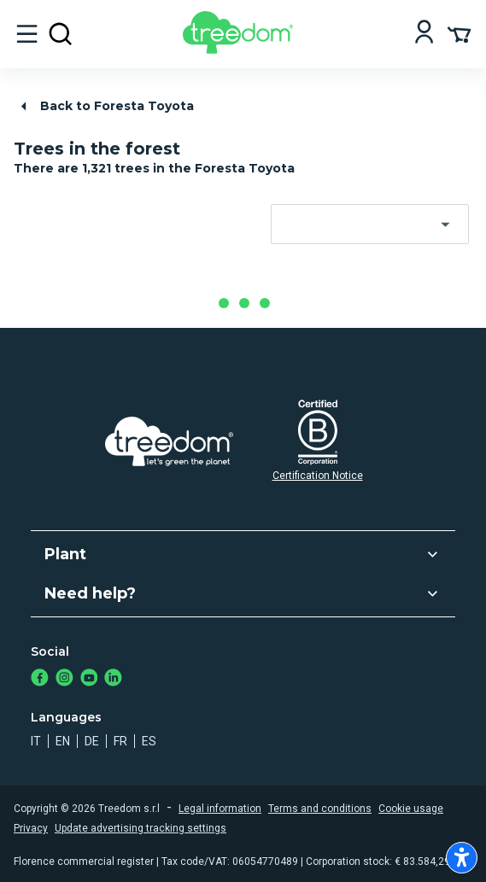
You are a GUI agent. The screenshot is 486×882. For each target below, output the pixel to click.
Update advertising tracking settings (140, 828)
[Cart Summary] (459, 33)
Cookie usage (410, 809)
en (63, 741)
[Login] (424, 33)
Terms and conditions (320, 809)
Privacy (31, 828)
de (92, 741)
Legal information (220, 809)
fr (120, 741)
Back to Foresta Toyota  (104, 106)
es (149, 741)
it (36, 741)
